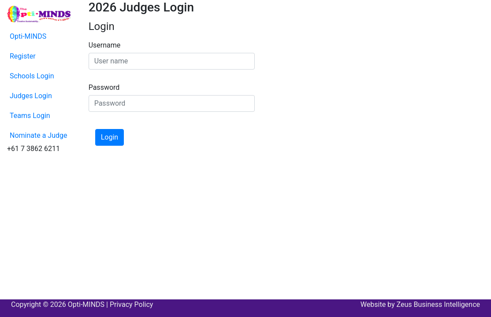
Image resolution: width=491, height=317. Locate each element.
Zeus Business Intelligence (438, 304)
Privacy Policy (131, 304)
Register (23, 56)
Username (105, 45)
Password (104, 87)
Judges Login (31, 96)
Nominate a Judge (38, 135)
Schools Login (32, 76)
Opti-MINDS (28, 36)
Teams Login (30, 115)
